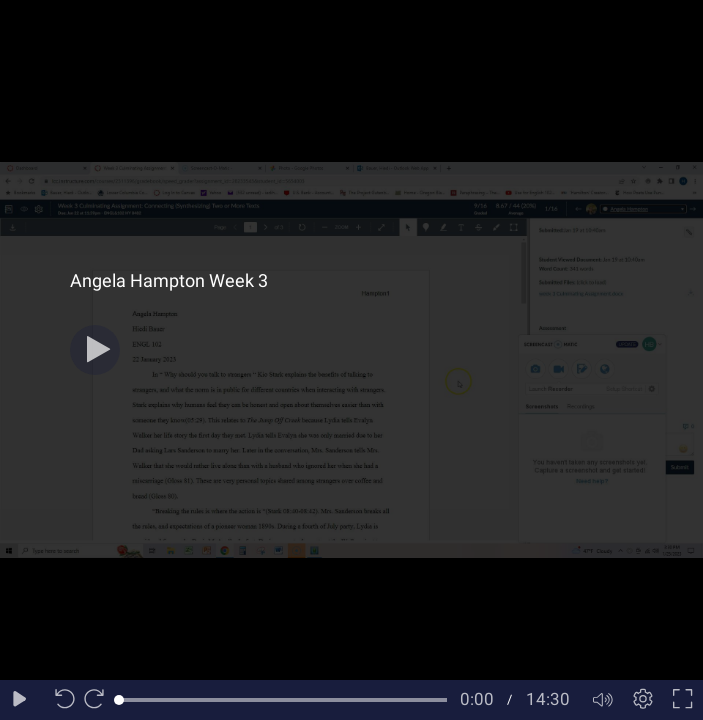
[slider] (283, 700)
